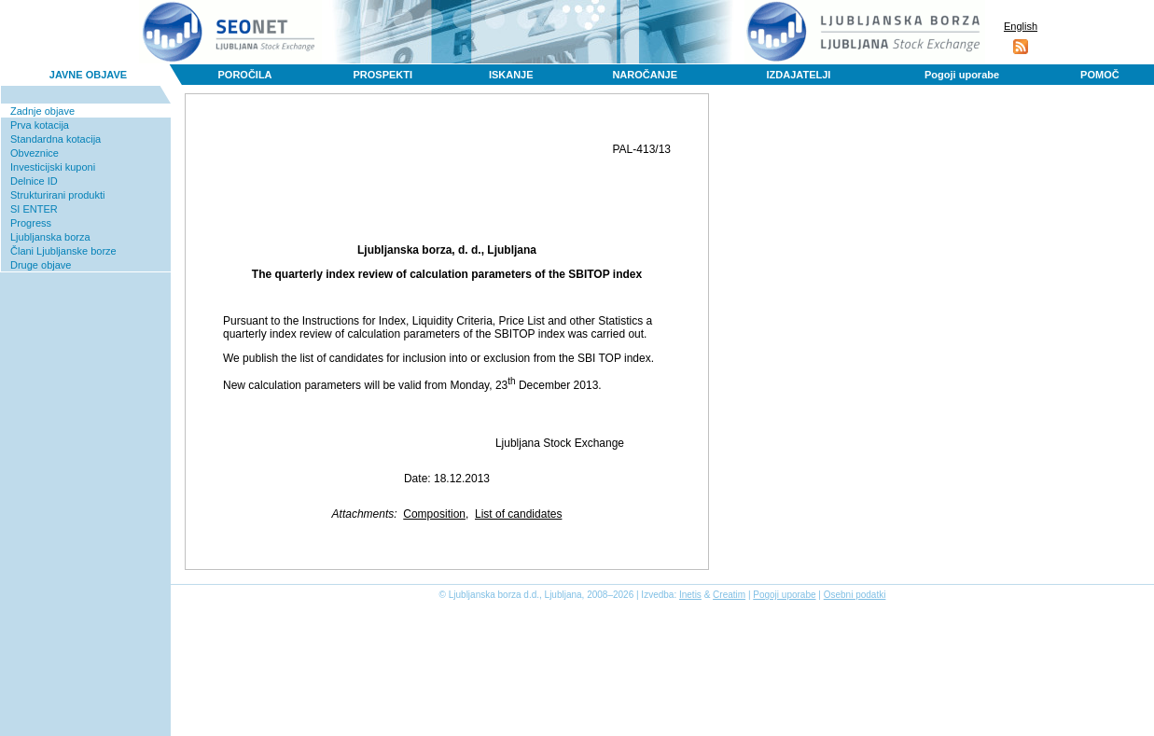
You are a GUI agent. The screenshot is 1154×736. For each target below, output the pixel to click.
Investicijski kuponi (52, 167)
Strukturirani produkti (57, 195)
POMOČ (1099, 74)
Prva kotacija (39, 125)
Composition (434, 514)
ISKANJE (511, 74)
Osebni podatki (855, 595)
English (1020, 26)
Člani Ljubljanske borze (63, 251)
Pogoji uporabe (962, 74)
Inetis (690, 595)
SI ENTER (34, 209)
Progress (30, 223)
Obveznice (34, 153)
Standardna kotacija (55, 139)
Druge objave (40, 265)
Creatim (729, 595)
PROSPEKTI (383, 74)
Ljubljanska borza (50, 237)
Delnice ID (34, 181)
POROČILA (244, 74)
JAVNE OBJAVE (88, 74)
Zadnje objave (42, 111)
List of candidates (518, 514)
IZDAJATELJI (799, 74)
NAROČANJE (644, 74)
